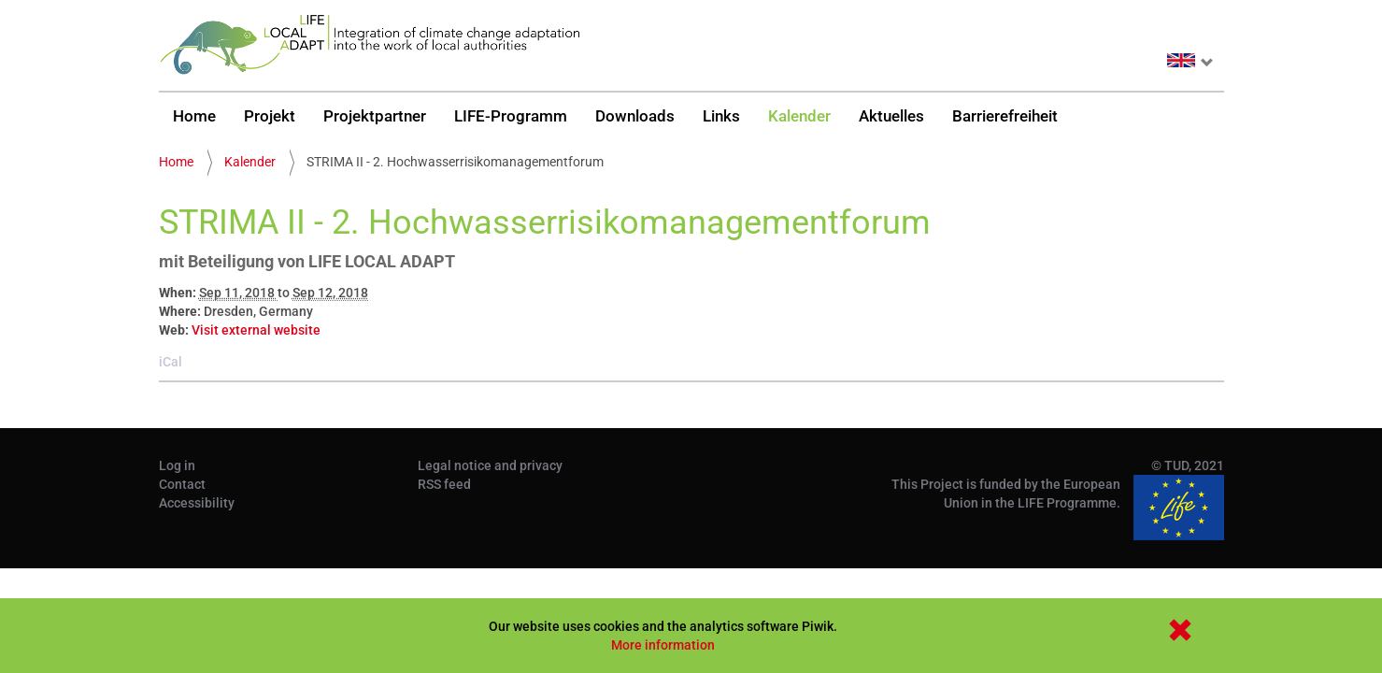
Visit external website (256, 329)
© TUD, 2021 (1187, 465)
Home (194, 116)
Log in (177, 465)
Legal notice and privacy (490, 465)
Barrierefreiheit (1005, 116)
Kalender (799, 116)
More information (663, 644)
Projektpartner (374, 116)
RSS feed (444, 484)
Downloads (635, 116)
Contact (182, 484)
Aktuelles (891, 116)
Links (721, 116)
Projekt (269, 116)
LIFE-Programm (510, 116)
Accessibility (197, 502)
